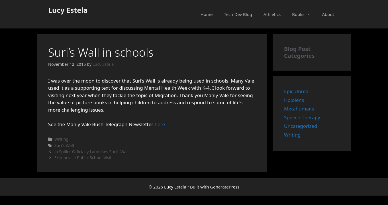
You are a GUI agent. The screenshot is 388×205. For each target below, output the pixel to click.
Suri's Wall (64, 145)
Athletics (272, 14)
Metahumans (299, 108)
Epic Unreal (297, 91)
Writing (61, 139)
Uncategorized (300, 126)
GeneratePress (224, 187)
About (328, 14)
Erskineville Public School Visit (83, 157)
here (160, 124)
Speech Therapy (302, 117)
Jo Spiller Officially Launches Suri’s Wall (91, 151)
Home (207, 14)
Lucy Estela (68, 10)
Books (304, 14)
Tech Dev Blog (238, 14)
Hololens (294, 100)
